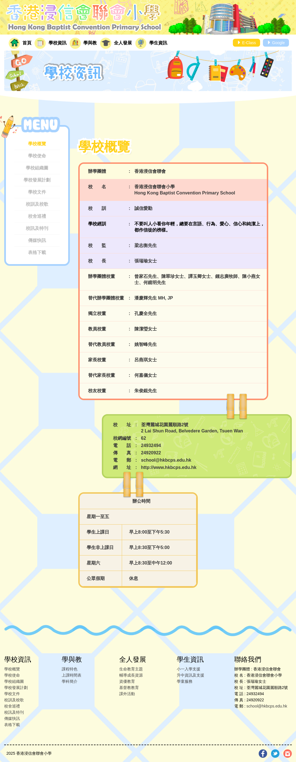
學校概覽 (37, 143)
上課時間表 (71, 675)
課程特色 (69, 669)
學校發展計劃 (37, 180)
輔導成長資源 (131, 675)
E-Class (246, 42)
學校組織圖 (37, 167)
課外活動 (127, 693)
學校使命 (37, 155)
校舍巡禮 (37, 216)
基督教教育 (129, 687)
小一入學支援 (188, 669)
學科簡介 (69, 681)
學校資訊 (50, 43)
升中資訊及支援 (190, 675)
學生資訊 (151, 43)
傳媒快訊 (37, 240)
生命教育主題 (131, 669)
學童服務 (184, 681)
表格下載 (37, 252)
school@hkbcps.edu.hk (267, 706)
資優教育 (127, 681)
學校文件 (37, 192)
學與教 (83, 43)
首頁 (20, 43)
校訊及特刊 (37, 228)
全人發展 (116, 43)
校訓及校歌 (37, 204)
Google (276, 42)
